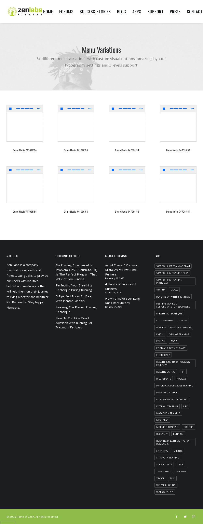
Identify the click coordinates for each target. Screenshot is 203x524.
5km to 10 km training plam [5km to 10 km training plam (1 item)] (173, 266)
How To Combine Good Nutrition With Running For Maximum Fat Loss (74, 322)
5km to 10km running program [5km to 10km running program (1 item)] (169, 281)
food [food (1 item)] (174, 341)
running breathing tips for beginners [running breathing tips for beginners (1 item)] (173, 442)
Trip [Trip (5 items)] (172, 478)
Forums (66, 12)
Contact (195, 12)
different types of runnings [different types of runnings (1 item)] (173, 327)
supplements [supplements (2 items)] (164, 464)
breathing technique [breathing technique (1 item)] (169, 313)
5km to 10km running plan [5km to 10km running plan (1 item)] (172, 272)
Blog (121, 12)
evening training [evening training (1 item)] (178, 334)
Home (48, 12)
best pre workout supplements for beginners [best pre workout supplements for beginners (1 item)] (173, 305)
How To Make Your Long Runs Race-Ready (122, 300)
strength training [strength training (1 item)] (167, 457)
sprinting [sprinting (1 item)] (162, 450)
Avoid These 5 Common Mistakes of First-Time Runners (121, 269)
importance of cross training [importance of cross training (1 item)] (174, 385)
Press (175, 12)
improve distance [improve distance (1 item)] (166, 392)
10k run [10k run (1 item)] (160, 289)
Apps (136, 12)
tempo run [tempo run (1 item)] (163, 471)
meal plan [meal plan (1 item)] (162, 420)
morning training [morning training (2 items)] (167, 426)
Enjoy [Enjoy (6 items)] (159, 334)
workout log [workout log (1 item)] (164, 492)
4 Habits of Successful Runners (120, 286)
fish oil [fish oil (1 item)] (160, 341)
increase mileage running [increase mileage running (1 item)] (172, 399)
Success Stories (95, 12)
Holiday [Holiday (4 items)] (181, 378)
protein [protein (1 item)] (188, 426)
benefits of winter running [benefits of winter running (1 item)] (173, 296)
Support (156, 12)
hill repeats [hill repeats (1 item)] (163, 378)
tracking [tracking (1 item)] (180, 471)
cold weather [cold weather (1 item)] (164, 320)
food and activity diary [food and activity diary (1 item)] (171, 348)
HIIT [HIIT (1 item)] (182, 371)
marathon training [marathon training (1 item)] (168, 413)
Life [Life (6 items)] (185, 406)
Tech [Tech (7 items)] (180, 464)
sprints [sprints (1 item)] (178, 450)
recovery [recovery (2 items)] (162, 433)
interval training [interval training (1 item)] (167, 406)
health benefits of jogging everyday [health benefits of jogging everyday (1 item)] (173, 363)
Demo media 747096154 (25, 150)
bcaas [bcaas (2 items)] (174, 289)
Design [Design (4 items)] (183, 320)
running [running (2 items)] (178, 433)
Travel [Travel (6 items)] (160, 478)
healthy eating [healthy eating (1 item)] (165, 371)
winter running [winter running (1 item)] (166, 485)
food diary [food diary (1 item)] (163, 354)
